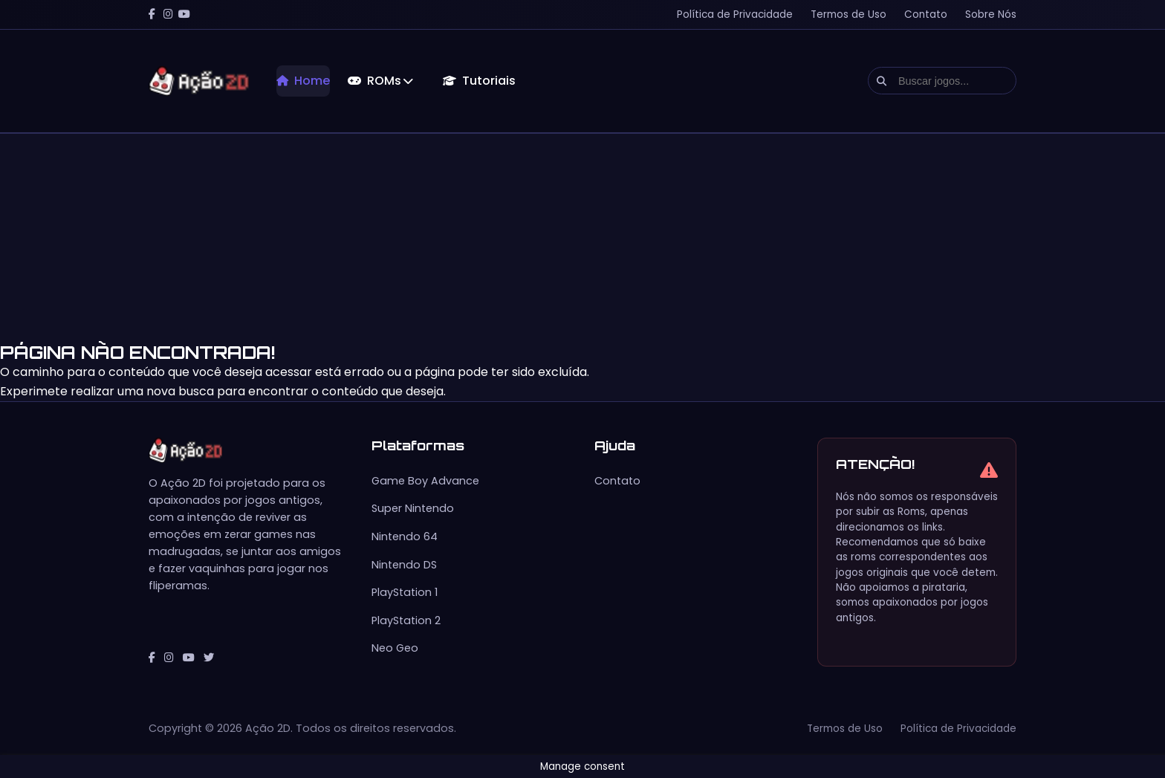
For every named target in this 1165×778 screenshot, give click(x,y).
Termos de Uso (848, 14)
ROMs (380, 80)
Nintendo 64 (404, 536)
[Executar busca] (881, 80)
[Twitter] (209, 658)
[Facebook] (152, 14)
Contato (925, 14)
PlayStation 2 (406, 620)
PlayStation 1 (404, 592)
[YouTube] (184, 14)
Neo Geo (394, 648)
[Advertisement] (446, 238)
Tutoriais (479, 80)
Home (303, 80)
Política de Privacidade (735, 14)
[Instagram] (168, 14)
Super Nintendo (412, 508)
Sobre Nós (990, 14)
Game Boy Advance (425, 480)
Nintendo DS (404, 564)
